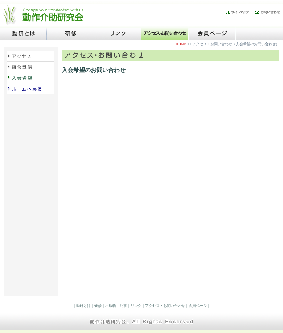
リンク (136, 306)
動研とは (83, 306)
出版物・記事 (116, 306)
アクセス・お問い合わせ (165, 306)
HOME (181, 44)
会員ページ (198, 306)
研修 (98, 306)
